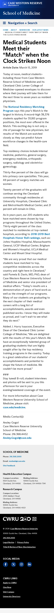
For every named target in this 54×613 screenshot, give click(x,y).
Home (5, 30)
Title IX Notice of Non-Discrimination (19, 547)
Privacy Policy (23, 542)
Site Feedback (9, 465)
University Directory (11, 596)
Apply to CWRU (10, 583)
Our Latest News (40, 30)
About (14, 30)
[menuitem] (11, 583)
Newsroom (24, 30)
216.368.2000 (15, 456)
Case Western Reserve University (24, 528)
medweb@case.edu (17, 461)
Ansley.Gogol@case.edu (17, 437)
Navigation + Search (19, 22)
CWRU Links (10, 578)
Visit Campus (8, 592)
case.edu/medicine (14, 407)
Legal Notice (8, 542)
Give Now (7, 587)
